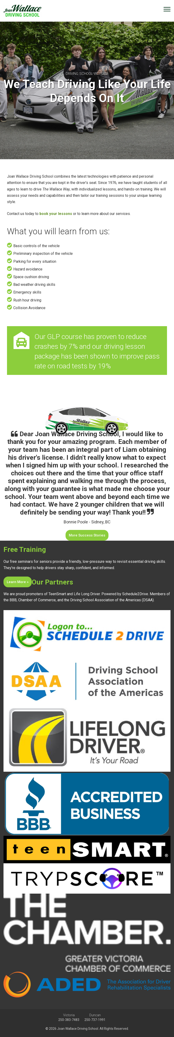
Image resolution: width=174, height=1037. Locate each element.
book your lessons (55, 213)
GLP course (64, 336)
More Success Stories (87, 535)
